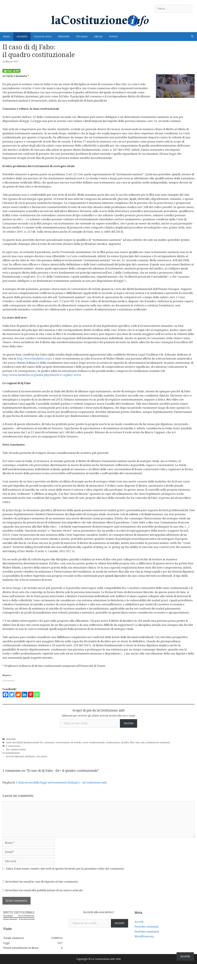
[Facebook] (5, 694)
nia (143, 742)
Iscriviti (128, 723)
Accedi (139, 921)
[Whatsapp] (37, 694)
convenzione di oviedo (68, 742)
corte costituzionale (94, 742)
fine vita (135, 742)
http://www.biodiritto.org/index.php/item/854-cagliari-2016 (41, 375)
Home (6, 36)
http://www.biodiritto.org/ (34, 358)
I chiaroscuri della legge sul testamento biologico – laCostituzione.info (61, 782)
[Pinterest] (30, 694)
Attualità (22, 36)
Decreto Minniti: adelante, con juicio (26, 756)
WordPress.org (144, 936)
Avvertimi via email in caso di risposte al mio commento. (42, 881)
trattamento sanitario (158, 742)
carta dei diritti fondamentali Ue (24, 742)
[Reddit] (18, 694)
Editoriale (64, 36)
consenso (49, 742)
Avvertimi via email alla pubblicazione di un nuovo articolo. (44, 890)
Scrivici (113, 36)
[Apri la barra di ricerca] (192, 36)
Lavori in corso (43, 36)
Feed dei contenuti (146, 926)
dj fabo (125, 742)
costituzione (113, 742)
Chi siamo (82, 36)
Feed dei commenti (147, 931)
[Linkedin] (24, 694)
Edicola (98, 36)
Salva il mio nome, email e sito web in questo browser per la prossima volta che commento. (65, 868)
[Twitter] (12, 694)
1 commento (13, 746)
